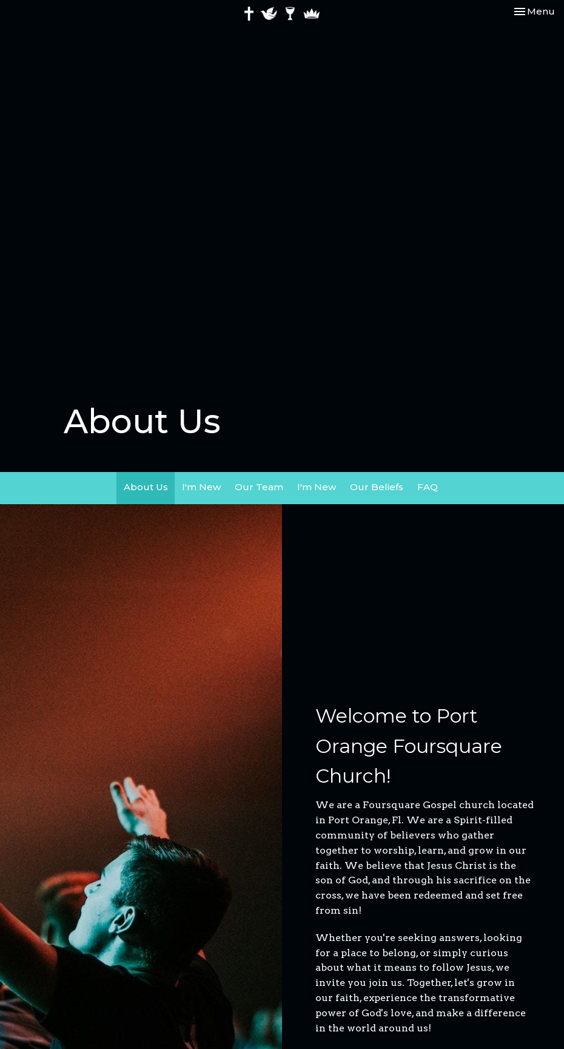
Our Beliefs (376, 487)
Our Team (259, 487)
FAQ (427, 487)
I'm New (201, 487)
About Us (146, 487)
